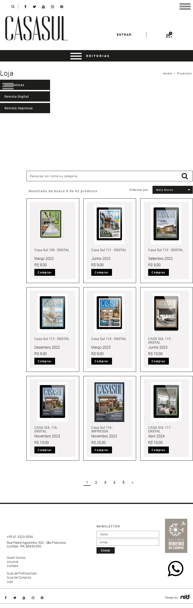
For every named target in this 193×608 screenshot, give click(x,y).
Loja (10, 581)
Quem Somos (16, 557)
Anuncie (12, 561)
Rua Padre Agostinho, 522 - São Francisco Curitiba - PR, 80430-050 (36, 544)
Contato (12, 565)
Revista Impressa (19, 108)
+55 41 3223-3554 (20, 537)
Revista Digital (17, 96)
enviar (105, 550)
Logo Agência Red (185, 597)
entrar (124, 34)
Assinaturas (14, 85)
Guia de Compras (19, 577)
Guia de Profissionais (22, 573)
